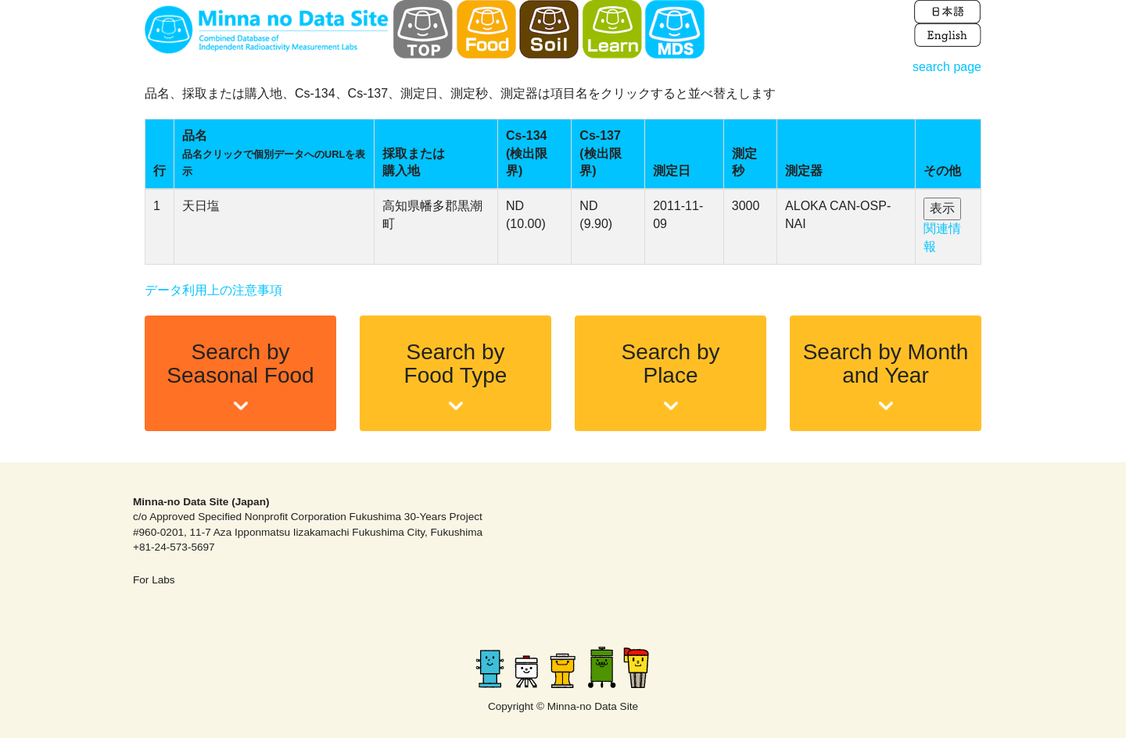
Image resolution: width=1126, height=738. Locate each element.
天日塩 (201, 205)
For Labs (154, 580)
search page (947, 66)
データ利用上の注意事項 (213, 290)
